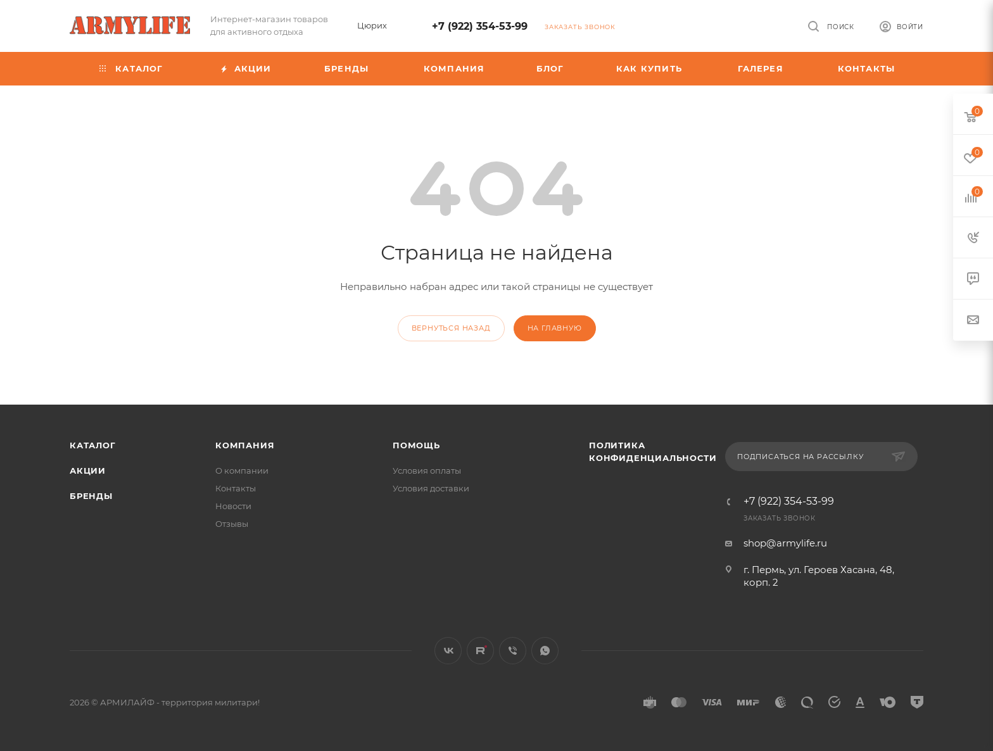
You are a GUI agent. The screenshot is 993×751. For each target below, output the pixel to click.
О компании (242, 470)
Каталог (93, 445)
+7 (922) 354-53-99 (480, 26)
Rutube (480, 650)
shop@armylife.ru (785, 543)
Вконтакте (448, 650)
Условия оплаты (427, 470)
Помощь (416, 445)
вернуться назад (451, 328)
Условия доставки (431, 488)
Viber (512, 650)
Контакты (235, 488)
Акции (88, 470)
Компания (244, 445)
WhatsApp (545, 650)
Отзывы (231, 524)
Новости (233, 506)
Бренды (91, 496)
